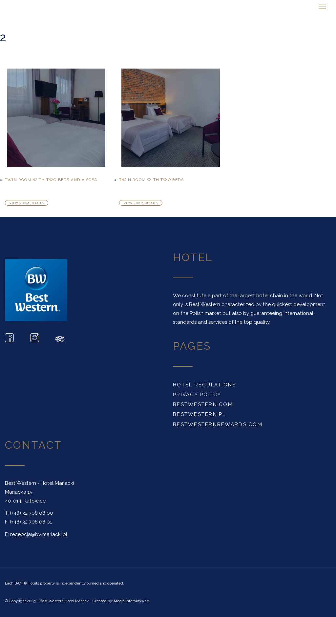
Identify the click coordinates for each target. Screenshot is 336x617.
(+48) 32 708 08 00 (31, 513)
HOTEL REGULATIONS (204, 385)
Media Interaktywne (131, 601)
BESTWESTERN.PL (199, 414)
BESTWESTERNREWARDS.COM (217, 424)
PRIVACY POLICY (197, 395)
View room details (27, 203)
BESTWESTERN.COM (203, 404)
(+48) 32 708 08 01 (31, 522)
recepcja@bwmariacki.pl (38, 534)
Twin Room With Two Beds (151, 179)
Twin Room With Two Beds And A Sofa (51, 179)
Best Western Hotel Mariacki (65, 601)
